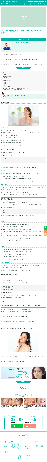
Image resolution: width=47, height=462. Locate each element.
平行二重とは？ (5, 74)
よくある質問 (6, 452)
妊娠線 (27, 449)
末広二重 (5, 77)
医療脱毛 (18, 447)
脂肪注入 (18, 445)
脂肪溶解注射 (19, 446)
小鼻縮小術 (19, 456)
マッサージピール (28, 446)
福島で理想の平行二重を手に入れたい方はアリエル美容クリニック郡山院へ (16, 88)
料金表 (5, 447)
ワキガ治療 (19, 457)
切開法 (5, 83)
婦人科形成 (13, 447)
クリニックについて (7, 442)
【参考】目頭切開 (7, 85)
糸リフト (13, 445)
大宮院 (43, 4)
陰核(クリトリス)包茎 (29, 454)
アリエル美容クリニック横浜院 (38, 446)
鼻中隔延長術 (20, 455)
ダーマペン (27, 447)
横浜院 (45, 4)
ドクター (28, 4)
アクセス (34, 4)
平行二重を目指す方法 (6, 80)
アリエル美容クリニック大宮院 (38, 445)
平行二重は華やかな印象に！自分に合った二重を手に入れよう (13, 89)
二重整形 (13, 444)
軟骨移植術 (19, 454)
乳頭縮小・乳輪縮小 (29, 455)
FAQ (38, 4)
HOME (5, 441)
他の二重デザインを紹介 (7, 76)
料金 (24, 4)
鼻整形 (18, 450)
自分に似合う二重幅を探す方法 (8, 86)
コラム (36, 4)
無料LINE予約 (23, 67)
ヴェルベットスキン (29, 448)
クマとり (13, 446)
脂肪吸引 (18, 444)
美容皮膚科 (27, 444)
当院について (31, 4)
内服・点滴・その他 (20, 458)
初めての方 (21, 4)
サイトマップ (36, 441)
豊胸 (26, 456)
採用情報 (41, 4)
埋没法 (5, 82)
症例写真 (5, 448)
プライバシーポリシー (37, 442)
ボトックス (19, 449)
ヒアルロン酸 (19, 448)
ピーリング (27, 445)
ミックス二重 (6, 79)
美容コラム (5, 451)
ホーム (18, 4)
